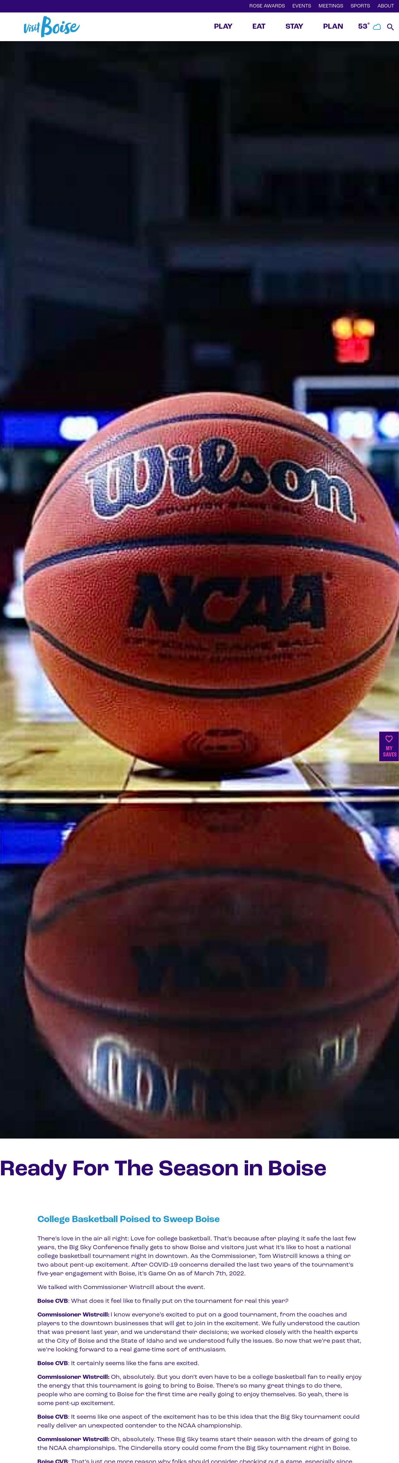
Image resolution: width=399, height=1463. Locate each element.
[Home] (52, 26)
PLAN (333, 27)
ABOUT (385, 6)
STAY (294, 27)
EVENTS (301, 6)
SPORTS (360, 6)
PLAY (223, 27)
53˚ (370, 27)
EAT (259, 27)
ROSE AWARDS (267, 6)
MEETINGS (331, 6)
